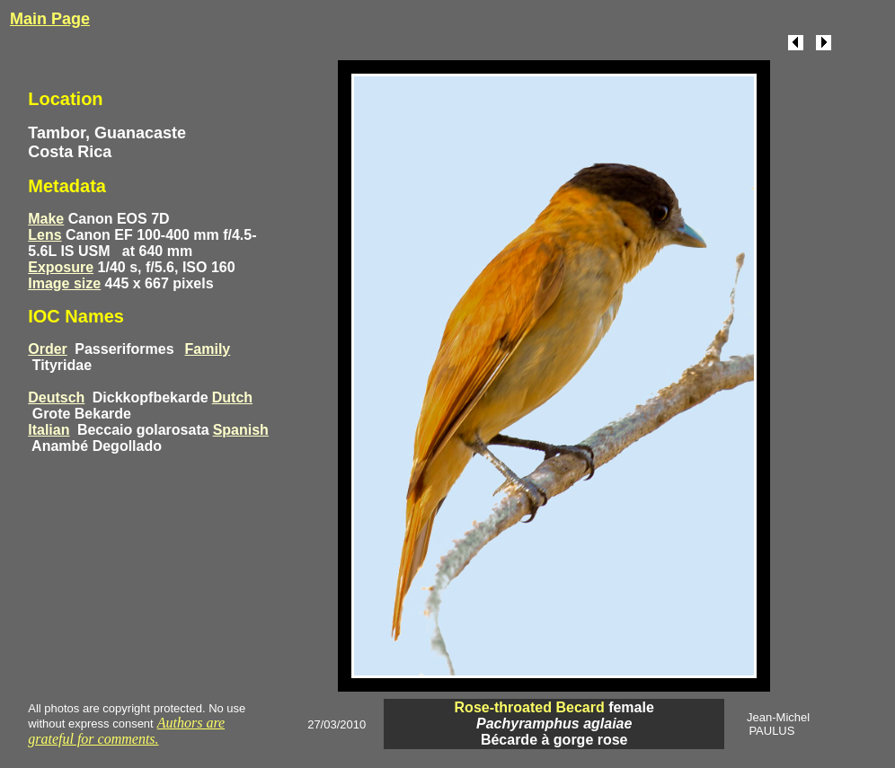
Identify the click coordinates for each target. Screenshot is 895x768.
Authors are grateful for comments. (126, 730)
